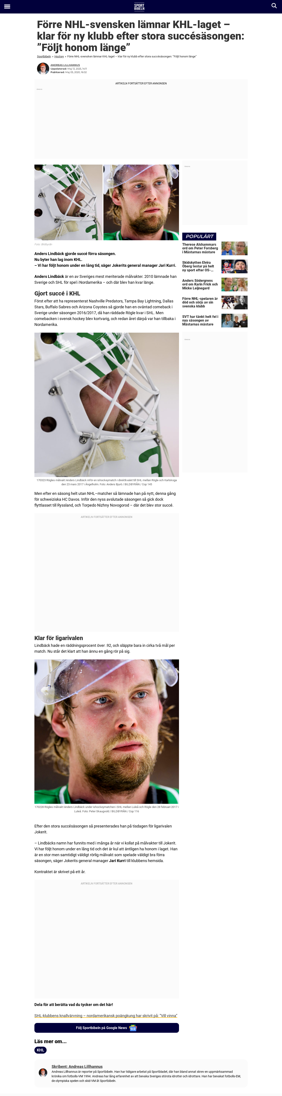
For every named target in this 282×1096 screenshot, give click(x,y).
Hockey (59, 56)
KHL (40, 1050)
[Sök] (274, 6)
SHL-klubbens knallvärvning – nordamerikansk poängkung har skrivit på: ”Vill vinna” (105, 1015)
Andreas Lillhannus (65, 65)
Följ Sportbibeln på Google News (106, 1028)
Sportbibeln (44, 56)
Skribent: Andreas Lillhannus (77, 1066)
